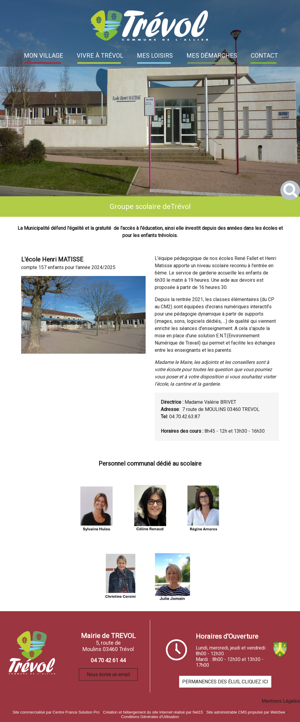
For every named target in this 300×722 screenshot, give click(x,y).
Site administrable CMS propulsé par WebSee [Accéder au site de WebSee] (245, 712)
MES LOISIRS (155, 55)
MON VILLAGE (43, 55)
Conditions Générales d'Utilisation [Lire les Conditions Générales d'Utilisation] (150, 716)
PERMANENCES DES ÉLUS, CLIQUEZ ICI (225, 682)
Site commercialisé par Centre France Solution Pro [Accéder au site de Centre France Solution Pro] (55, 712)
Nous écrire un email (108, 674)
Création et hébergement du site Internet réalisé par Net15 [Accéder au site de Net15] (153, 712)
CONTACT (264, 55)
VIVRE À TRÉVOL (100, 55)
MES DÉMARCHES (211, 55)
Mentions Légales (281, 701)
